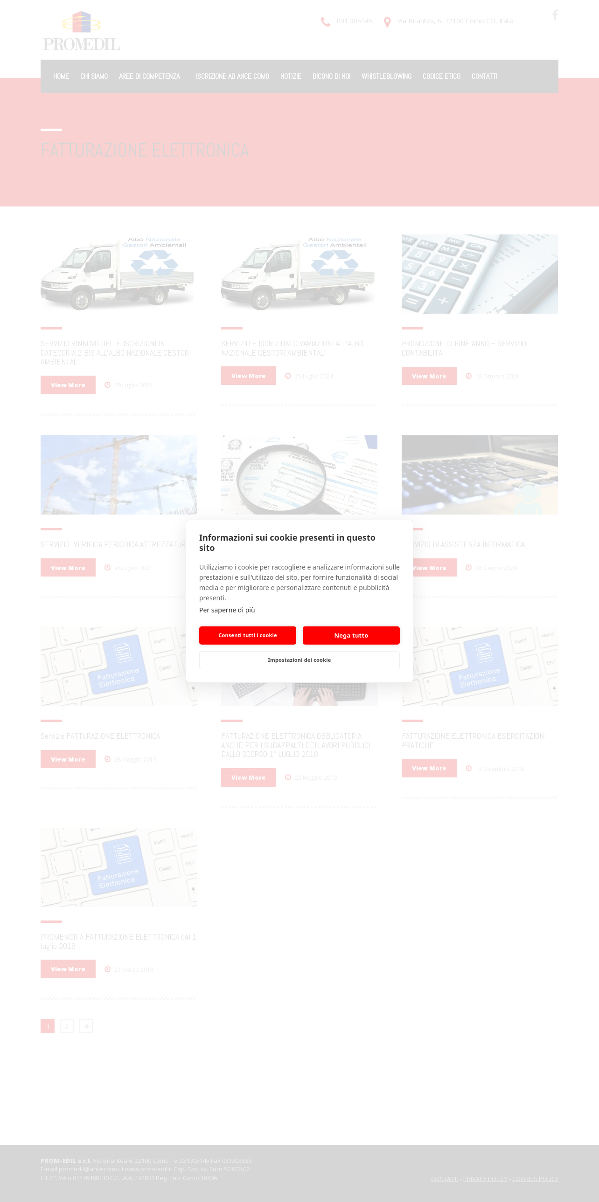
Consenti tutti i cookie (247, 635)
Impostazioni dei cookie (299, 659)
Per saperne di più (227, 609)
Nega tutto (351, 635)
